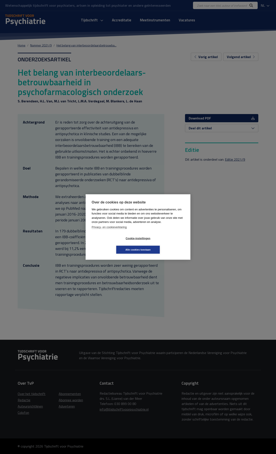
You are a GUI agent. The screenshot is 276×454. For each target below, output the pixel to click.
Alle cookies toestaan (163, 244)
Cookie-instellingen (112, 244)
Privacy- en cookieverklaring (109, 232)
